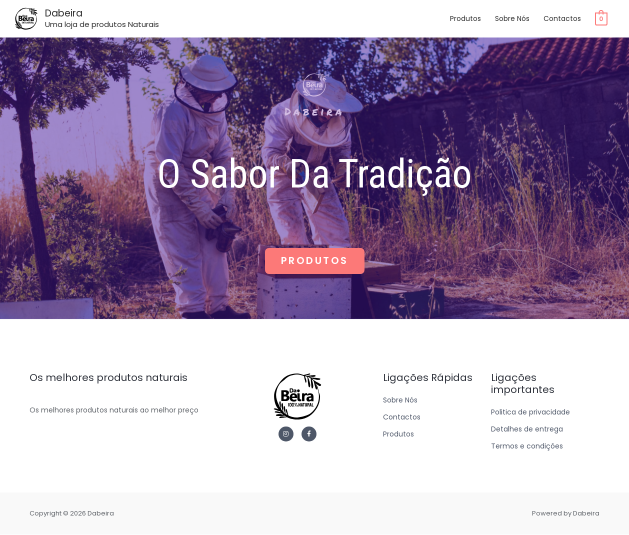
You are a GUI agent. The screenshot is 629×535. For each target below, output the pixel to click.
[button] (314, 261)
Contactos (562, 19)
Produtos (465, 19)
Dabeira (67, 14)
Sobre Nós (512, 19)
